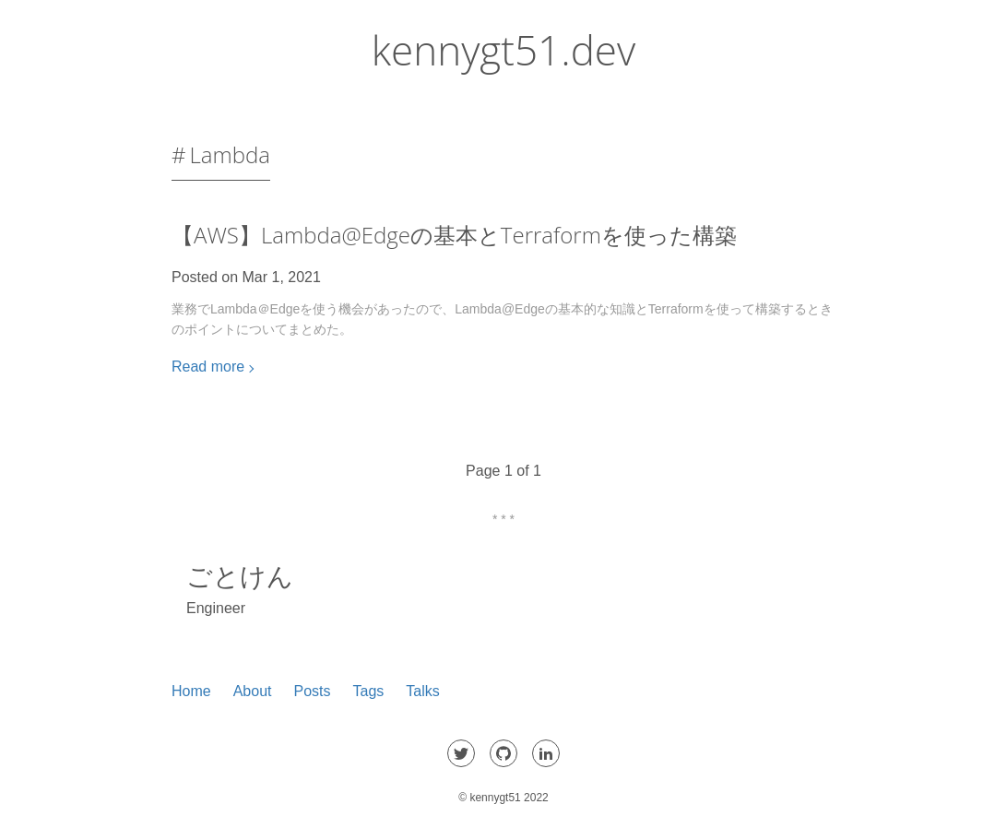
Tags (369, 691)
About (252, 691)
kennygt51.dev (503, 49)
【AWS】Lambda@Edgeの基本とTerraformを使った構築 (454, 234)
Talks (422, 691)
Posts (312, 691)
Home (191, 691)
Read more (208, 366)
